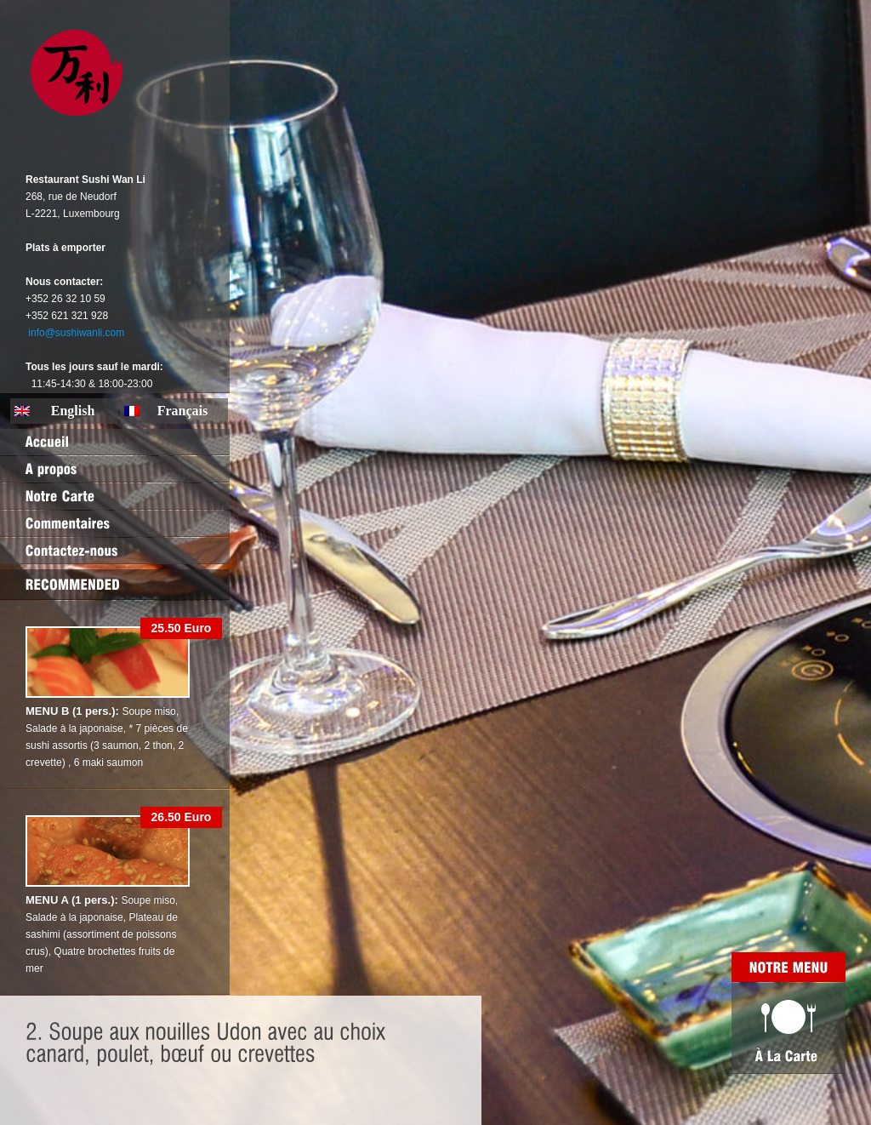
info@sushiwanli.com (76, 333)
